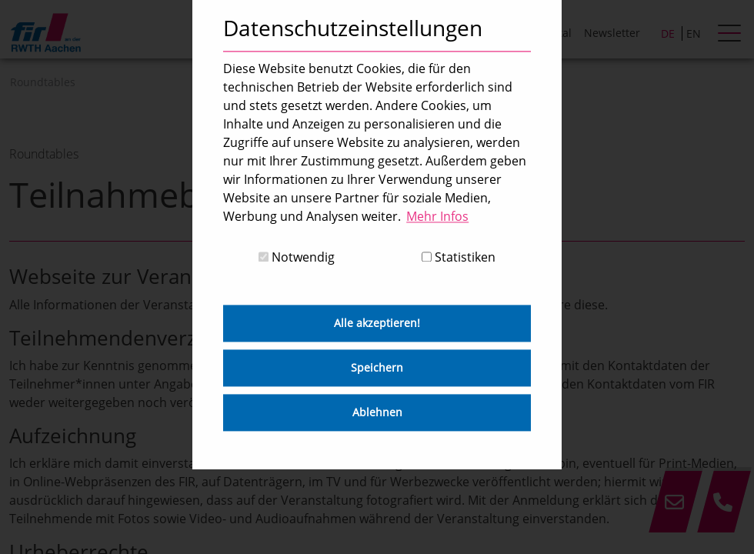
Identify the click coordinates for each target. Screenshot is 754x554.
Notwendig (297, 257)
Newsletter (612, 32)
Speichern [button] (377, 368)
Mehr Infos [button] (437, 216)
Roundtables (42, 82)
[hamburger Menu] (731, 34)
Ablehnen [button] (377, 412)
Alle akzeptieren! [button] (377, 323)
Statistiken (458, 257)
